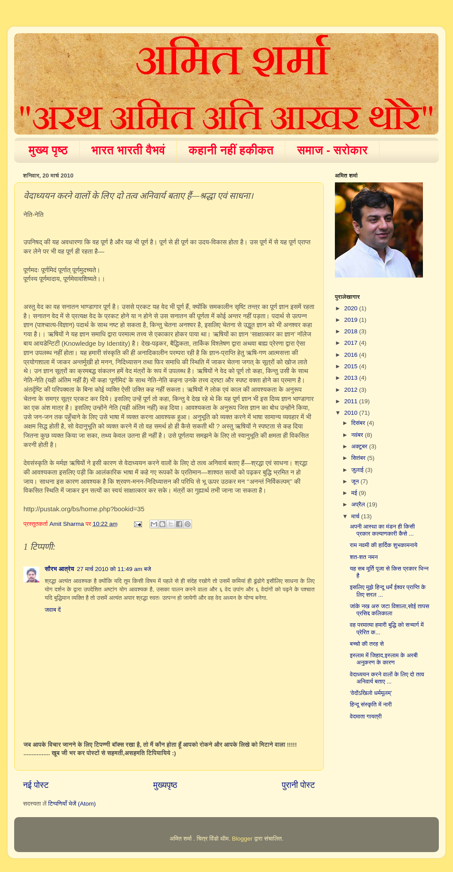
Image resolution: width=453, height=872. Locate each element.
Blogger (242, 838)
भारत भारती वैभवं (128, 150)
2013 (351, 377)
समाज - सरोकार (332, 150)
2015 (351, 366)
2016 (351, 354)
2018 (351, 331)
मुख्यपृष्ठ (165, 785)
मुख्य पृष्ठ (48, 150)
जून (356, 481)
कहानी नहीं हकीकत (230, 150)
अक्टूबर (360, 446)
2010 (351, 412)
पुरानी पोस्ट (298, 785)
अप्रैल (359, 504)
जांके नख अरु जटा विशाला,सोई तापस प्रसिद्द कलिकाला (389, 610)
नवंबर (358, 435)
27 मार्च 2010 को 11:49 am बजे (114, 569)
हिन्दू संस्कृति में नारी (371, 704)
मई (355, 493)
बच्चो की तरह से (367, 643)
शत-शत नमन (364, 557)
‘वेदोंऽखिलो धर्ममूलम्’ (371, 693)
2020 (351, 308)
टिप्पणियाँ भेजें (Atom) (72, 803)
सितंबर (359, 458)
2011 (351, 401)
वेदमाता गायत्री (366, 716)
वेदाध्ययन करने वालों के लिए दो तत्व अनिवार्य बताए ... (387, 678)
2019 (351, 319)
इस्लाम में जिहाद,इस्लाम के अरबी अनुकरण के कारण (384, 659)
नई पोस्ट (36, 785)
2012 (351, 389)
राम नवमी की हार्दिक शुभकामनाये (384, 545)
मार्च (356, 516)
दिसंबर (359, 423)
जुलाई (358, 470)
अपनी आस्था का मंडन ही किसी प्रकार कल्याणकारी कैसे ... (382, 530)
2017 (351, 343)
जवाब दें (53, 609)
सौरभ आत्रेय (59, 569)
